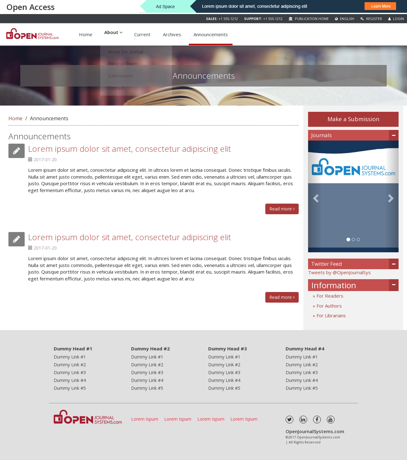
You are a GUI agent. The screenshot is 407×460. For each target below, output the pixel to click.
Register (371, 18)
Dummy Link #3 (70, 372)
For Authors (328, 306)
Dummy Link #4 (70, 380)
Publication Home (309, 18)
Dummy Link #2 (70, 365)
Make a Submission (353, 119)
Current (143, 34)
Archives (172, 34)
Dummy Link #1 (70, 357)
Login (396, 18)
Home (85, 34)
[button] (315, 196)
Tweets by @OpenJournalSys (339, 272)
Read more (282, 209)
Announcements (211, 34)
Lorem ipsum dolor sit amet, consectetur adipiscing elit (129, 148)
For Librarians (330, 315)
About (113, 34)
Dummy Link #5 (70, 388)
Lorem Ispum (144, 419)
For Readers (329, 296)
